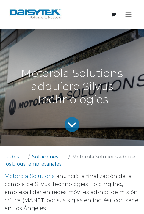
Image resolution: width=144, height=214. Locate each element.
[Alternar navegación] (128, 14)
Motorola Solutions (29, 176)
